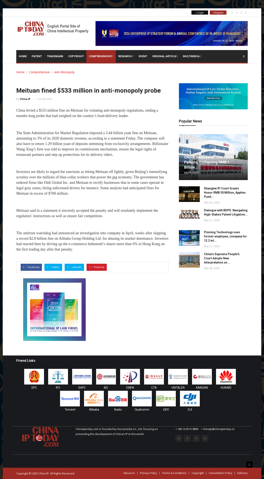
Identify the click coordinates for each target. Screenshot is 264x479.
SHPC (82, 387)
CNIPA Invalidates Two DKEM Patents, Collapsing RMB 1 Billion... (209, 162)
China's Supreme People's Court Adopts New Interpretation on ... (222, 258)
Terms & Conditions (174, 473)
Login (200, 12)
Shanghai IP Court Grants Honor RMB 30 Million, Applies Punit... (225, 192)
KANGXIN (202, 387)
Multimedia (192, 56)
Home (23, 56)
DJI (190, 409)
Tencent (70, 409)
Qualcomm (142, 409)
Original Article (165, 56)
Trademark (55, 56)
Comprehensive (101, 56)
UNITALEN (178, 387)
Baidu (118, 409)
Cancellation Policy (220, 473)
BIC (106, 387)
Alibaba (94, 409)
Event (143, 56)
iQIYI (166, 409)
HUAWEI (226, 387)
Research (126, 56)
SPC (34, 387)
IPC (58, 387)
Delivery (242, 473)
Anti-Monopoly (64, 72)
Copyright (76, 56)
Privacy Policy (148, 473)
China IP (25, 99)
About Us (129, 473)
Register (218, 12)
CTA (154, 387)
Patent (37, 56)
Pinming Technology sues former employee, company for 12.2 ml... (225, 236)
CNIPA (130, 387)
